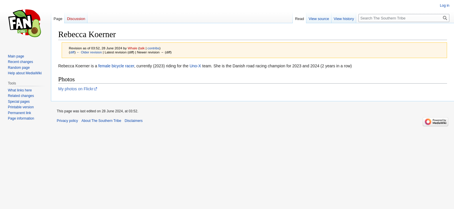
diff (72, 52)
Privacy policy (67, 121)
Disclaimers (134, 121)
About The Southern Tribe (101, 121)
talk (141, 48)
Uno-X (195, 66)
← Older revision (89, 52)
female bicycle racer (116, 66)
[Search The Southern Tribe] (403, 18)
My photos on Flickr (75, 89)
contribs (153, 48)
